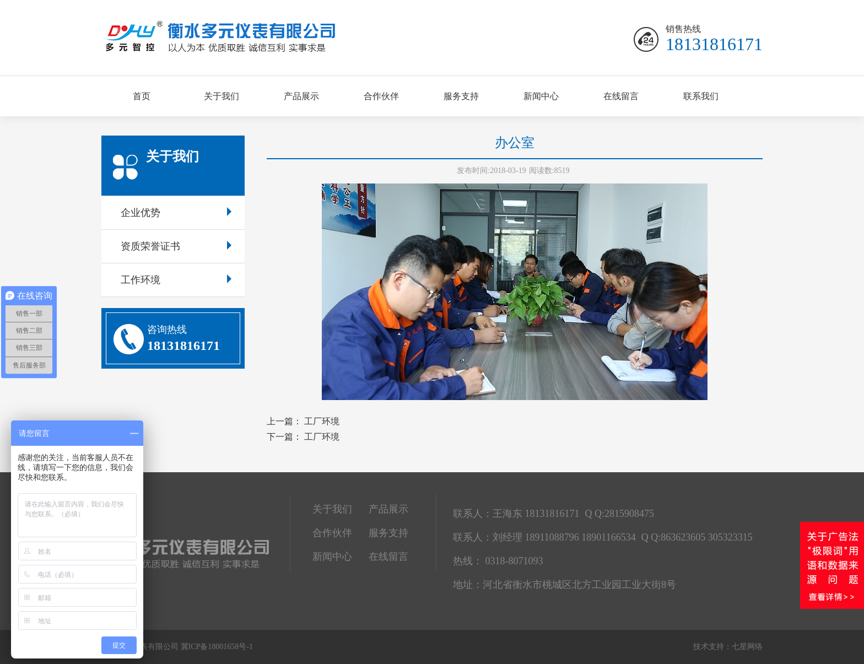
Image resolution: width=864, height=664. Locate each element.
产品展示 (301, 96)
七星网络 (747, 647)
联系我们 (701, 96)
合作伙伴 (381, 96)
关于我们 (221, 96)
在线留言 (621, 96)
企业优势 (176, 212)
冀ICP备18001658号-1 (217, 647)
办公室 (514, 143)
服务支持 (461, 96)
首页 (141, 96)
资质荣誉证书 (176, 246)
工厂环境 (321, 421)
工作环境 (176, 279)
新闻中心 (541, 96)
